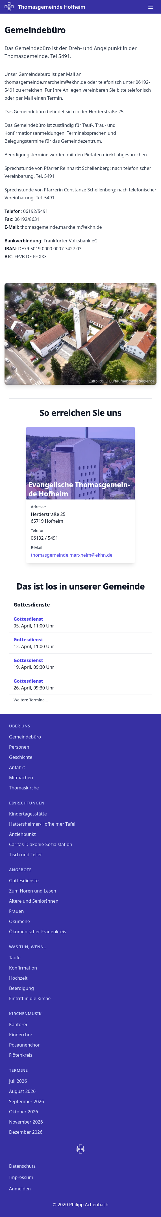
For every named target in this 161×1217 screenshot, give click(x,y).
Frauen (16, 911)
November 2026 (26, 1122)
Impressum (21, 1177)
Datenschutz (22, 1166)
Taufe (15, 958)
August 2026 (22, 1091)
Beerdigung (21, 988)
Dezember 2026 (25, 1132)
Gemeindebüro (25, 737)
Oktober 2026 (23, 1112)
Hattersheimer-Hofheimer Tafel (42, 824)
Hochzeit (18, 978)
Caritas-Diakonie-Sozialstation (40, 844)
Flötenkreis (20, 1055)
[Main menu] (150, 6)
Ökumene (19, 921)
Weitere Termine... (31, 700)
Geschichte (20, 757)
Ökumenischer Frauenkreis (37, 931)
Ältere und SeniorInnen (33, 901)
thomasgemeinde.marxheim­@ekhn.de (71, 555)
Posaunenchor (24, 1045)
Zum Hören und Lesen (32, 891)
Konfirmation (23, 968)
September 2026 (26, 1101)
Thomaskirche (24, 788)
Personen (19, 747)
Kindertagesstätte (28, 814)
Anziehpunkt (22, 834)
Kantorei (18, 1024)
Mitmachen (21, 777)
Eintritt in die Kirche (30, 998)
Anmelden (20, 1189)
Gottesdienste (24, 880)
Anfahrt (17, 767)
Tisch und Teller (25, 854)
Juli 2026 (18, 1081)
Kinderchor (20, 1035)
